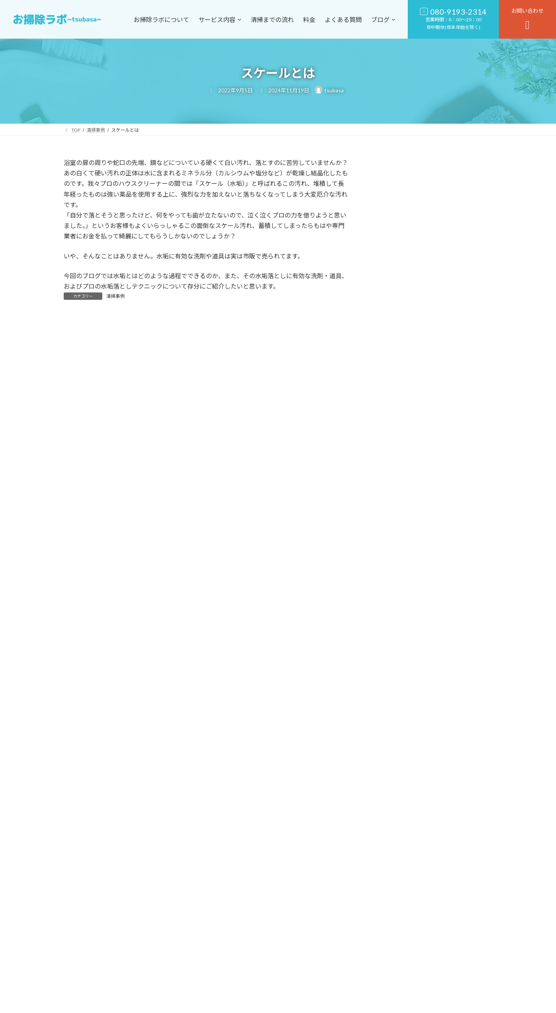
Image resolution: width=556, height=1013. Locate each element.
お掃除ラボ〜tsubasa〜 (282, 1003)
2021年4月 (392, 843)
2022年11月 (393, 734)
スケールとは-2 (440, 550)
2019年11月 (393, 906)
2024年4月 (392, 702)
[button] (330, 973)
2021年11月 (393, 797)
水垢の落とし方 (440, 511)
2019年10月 (393, 922)
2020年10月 (393, 859)
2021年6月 (392, 828)
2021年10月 (393, 812)
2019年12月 (393, 890)
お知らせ (389, 613)
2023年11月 (393, 718)
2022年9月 (392, 749)
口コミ (387, 645)
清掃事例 (115, 296)
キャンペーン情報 (400, 629)
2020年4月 (392, 875)
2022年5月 (392, 781)
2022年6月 (392, 765)
